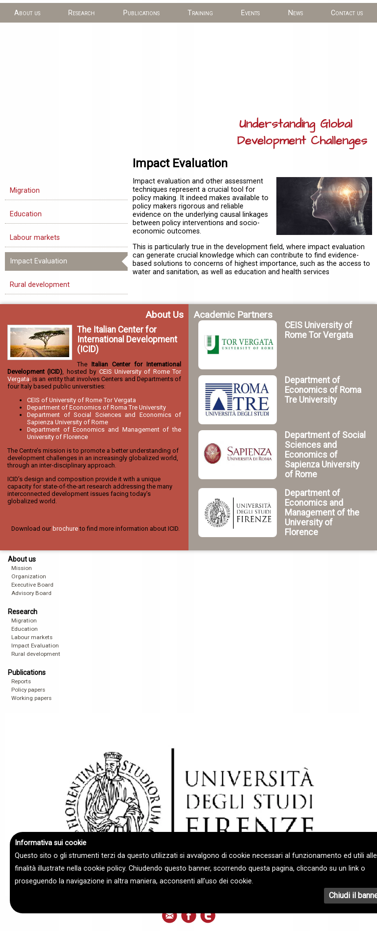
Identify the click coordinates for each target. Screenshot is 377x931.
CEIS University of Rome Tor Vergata (319, 330)
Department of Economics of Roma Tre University (96, 407)
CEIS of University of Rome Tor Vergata (81, 400)
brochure (65, 528)
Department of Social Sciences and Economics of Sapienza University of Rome (104, 418)
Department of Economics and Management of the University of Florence (322, 512)
